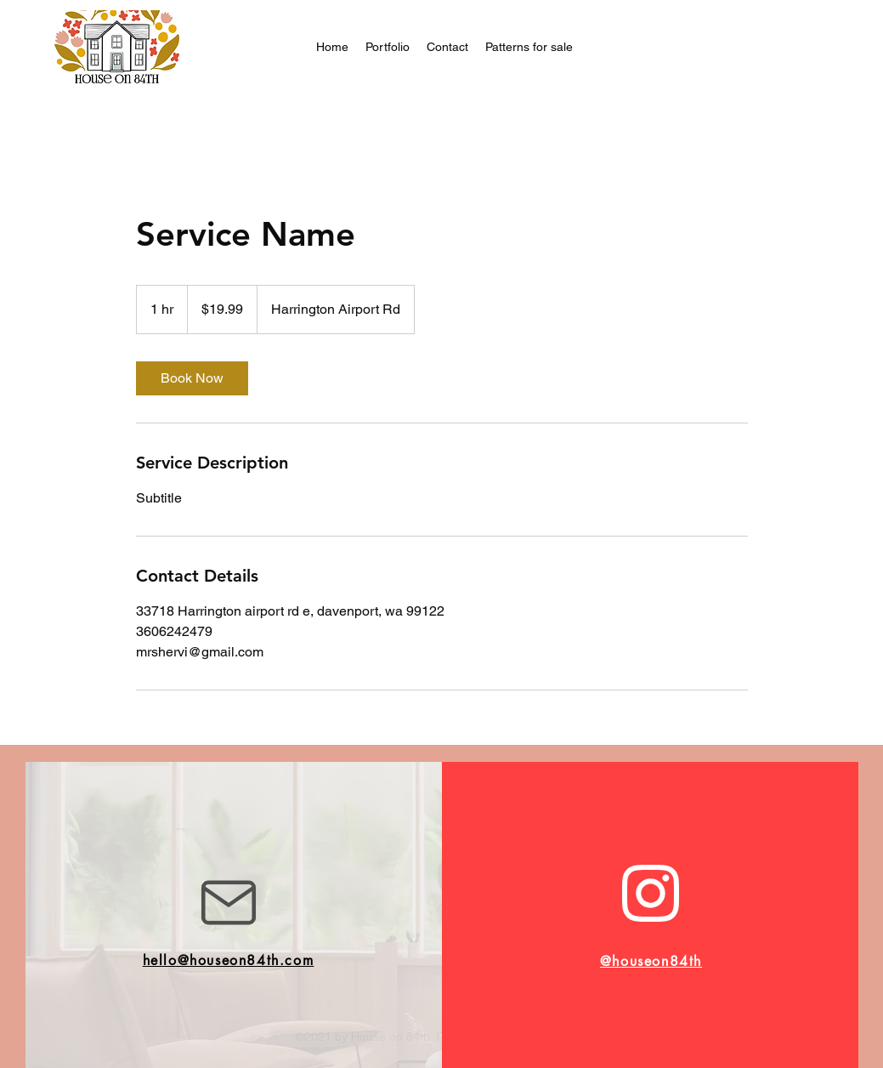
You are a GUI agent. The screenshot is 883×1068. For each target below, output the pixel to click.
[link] (192, 378)
